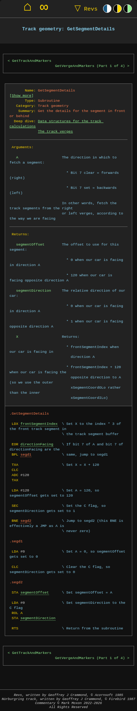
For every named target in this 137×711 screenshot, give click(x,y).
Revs (84, 8)
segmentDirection (38, 618)
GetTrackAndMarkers (32, 61)
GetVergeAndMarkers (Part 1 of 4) (90, 66)
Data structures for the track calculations (56, 124)
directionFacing (36, 444)
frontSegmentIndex (39, 423)
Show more (21, 95)
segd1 (25, 454)
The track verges (55, 131)
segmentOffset (34, 592)
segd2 (25, 520)
